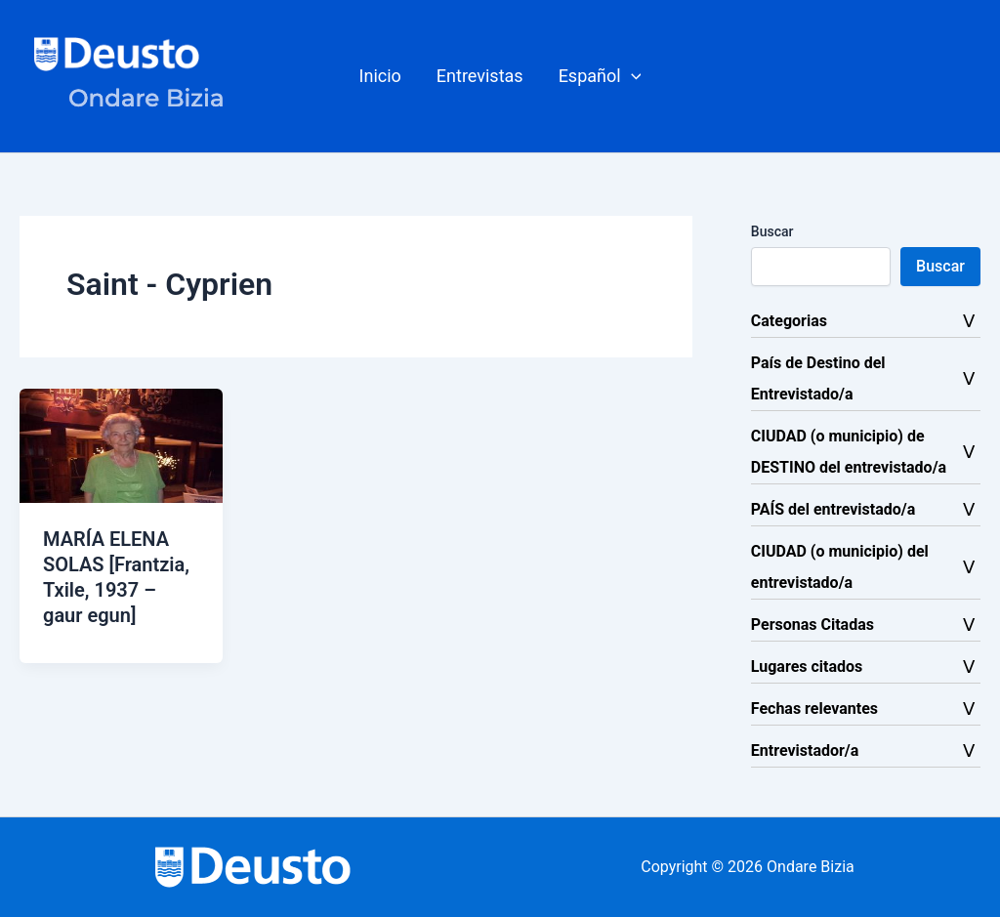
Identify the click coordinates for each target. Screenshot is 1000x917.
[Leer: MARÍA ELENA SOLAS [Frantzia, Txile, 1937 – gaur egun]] (121, 445)
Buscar (772, 231)
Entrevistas (480, 75)
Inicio (380, 75)
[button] (600, 76)
